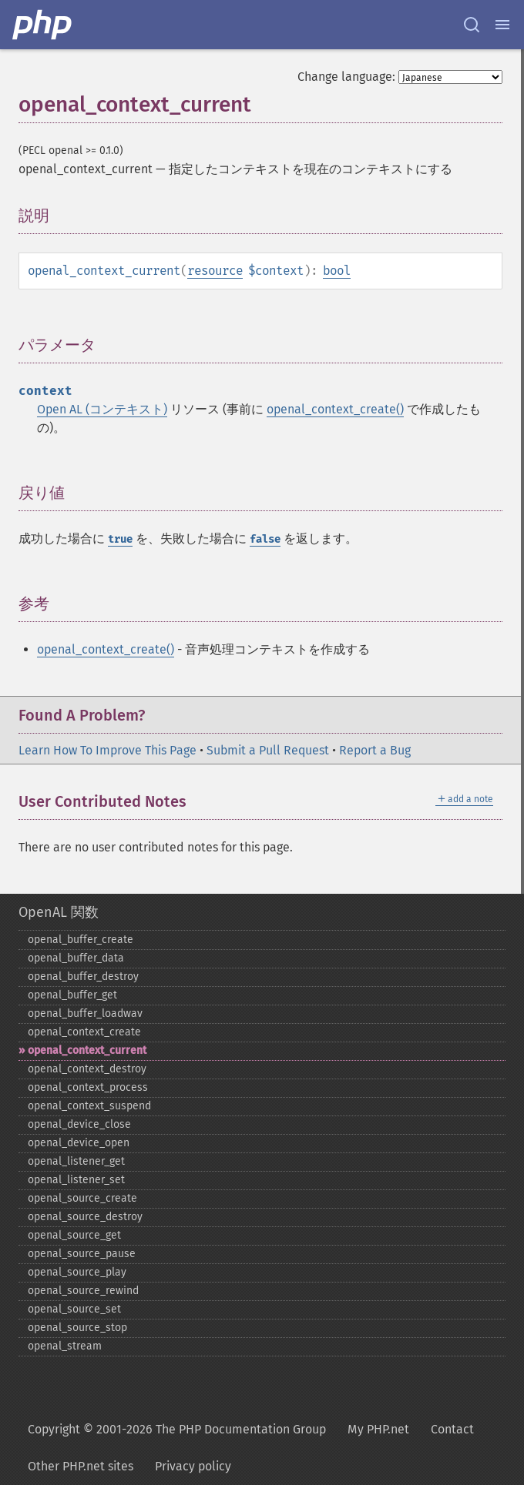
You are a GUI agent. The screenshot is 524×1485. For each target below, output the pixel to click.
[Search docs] (471, 24)
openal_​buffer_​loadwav (85, 1013)
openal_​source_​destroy (85, 1216)
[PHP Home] (43, 24)
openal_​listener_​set (76, 1179)
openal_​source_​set (74, 1309)
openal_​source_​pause (82, 1253)
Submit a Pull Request (268, 750)
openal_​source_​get (74, 1235)
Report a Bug (375, 750)
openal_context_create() (335, 409)
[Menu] (502, 24)
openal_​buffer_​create (80, 939)
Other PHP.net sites (80, 1466)
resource (215, 270)
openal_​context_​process (88, 1087)
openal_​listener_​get (76, 1161)
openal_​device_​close (79, 1124)
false (265, 539)
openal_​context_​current (87, 1050)
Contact (452, 1429)
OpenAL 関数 (58, 912)
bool (337, 270)
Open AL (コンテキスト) (102, 409)
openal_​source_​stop (77, 1327)
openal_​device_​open (78, 1142)
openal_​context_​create (84, 1031)
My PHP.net (378, 1429)
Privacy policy (193, 1466)
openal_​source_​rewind (83, 1290)
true (120, 539)
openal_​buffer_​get (72, 995)
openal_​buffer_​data (76, 958)
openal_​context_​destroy (87, 1068)
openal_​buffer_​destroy (83, 976)
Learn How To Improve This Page (107, 750)
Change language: (346, 76)
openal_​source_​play (77, 1272)
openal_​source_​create (82, 1198)
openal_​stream (65, 1346)
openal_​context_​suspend (89, 1105)
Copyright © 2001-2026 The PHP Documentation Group (177, 1429)
